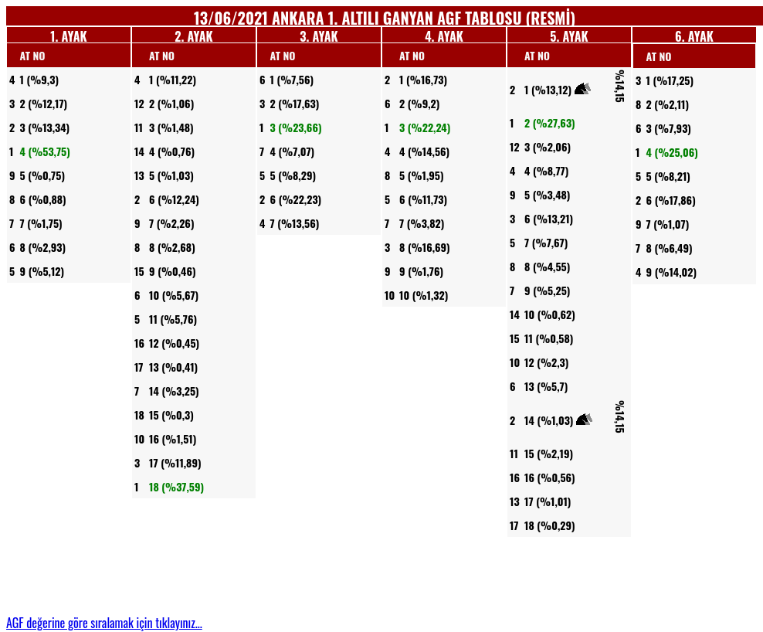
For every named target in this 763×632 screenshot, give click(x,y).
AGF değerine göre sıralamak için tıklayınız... (104, 622)
